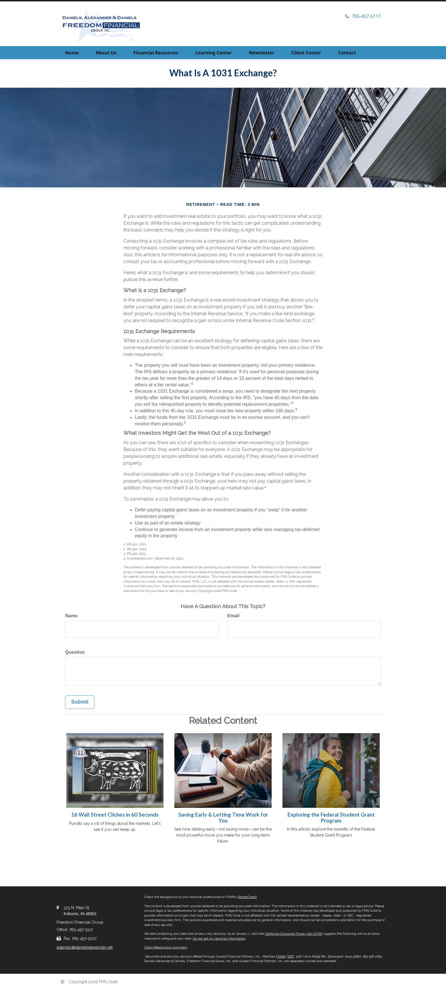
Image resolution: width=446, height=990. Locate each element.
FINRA (280, 956)
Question (75, 652)
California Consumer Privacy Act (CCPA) (293, 934)
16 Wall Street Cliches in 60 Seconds (115, 814)
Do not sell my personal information (219, 938)
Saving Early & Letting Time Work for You (223, 817)
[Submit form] (79, 702)
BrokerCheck (247, 897)
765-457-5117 (363, 16)
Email (233, 615)
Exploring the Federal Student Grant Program (331, 817)
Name (71, 615)
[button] (106, 52)
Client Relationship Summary (165, 947)
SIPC (290, 956)
